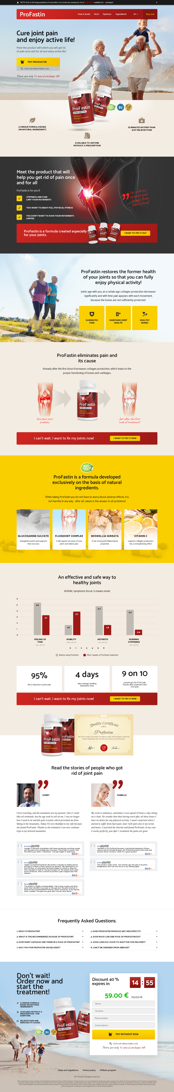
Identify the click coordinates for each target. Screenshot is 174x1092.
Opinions (107, 14)
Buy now (150, 14)
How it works (84, 14)
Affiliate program (108, 1070)
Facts (96, 14)
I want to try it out (135, 233)
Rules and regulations (68, 1070)
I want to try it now (125, 438)
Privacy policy (89, 1070)
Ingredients (121, 14)
